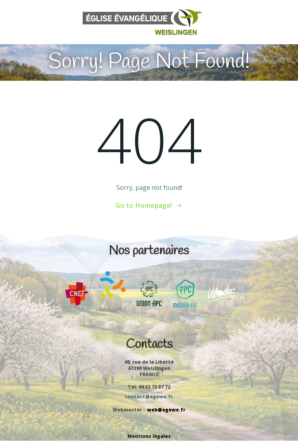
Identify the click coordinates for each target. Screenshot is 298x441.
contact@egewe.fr (149, 396)
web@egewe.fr (166, 409)
